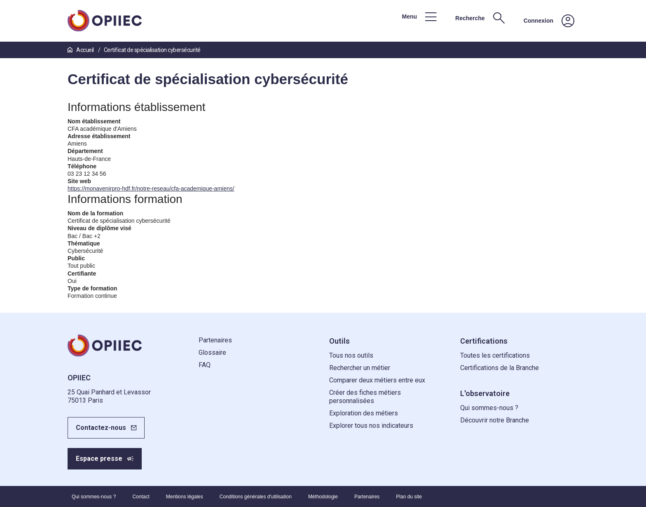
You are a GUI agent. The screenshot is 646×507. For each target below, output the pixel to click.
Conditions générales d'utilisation (256, 497)
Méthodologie (323, 497)
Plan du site (409, 497)
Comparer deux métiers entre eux (377, 380)
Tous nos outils (351, 355)
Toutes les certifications (495, 355)
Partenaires (215, 340)
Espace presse (99, 458)
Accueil (81, 50)
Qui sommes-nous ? (489, 408)
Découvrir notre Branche (494, 420)
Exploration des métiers (363, 413)
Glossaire (212, 352)
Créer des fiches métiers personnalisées (365, 397)
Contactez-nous (101, 428)
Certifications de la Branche (499, 368)
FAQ (205, 365)
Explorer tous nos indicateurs (371, 425)
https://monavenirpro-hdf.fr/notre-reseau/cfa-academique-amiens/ (151, 188)
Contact (140, 497)
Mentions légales (184, 497)
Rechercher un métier (359, 368)
